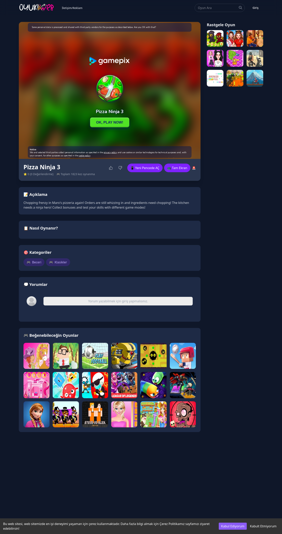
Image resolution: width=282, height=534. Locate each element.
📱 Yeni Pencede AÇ (144, 168)
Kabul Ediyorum (232, 526)
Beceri (34, 262)
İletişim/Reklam (72, 8)
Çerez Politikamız (172, 524)
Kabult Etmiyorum (263, 526)
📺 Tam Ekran (177, 168)
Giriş (255, 8)
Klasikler (58, 262)
